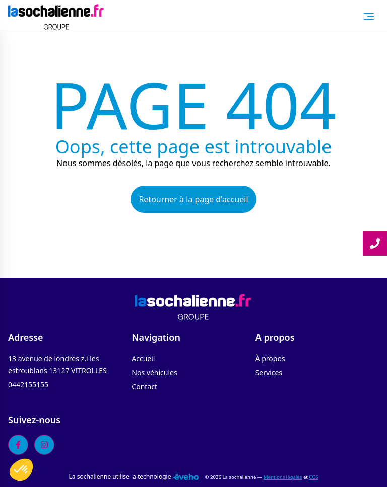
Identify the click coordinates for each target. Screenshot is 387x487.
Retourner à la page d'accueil (193, 199)
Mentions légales (283, 477)
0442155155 (28, 384)
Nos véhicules (154, 372)
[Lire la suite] (375, 243)
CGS (313, 477)
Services (268, 372)
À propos (270, 358)
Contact (144, 386)
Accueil (143, 358)
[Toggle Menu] (369, 16)
